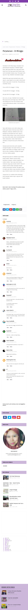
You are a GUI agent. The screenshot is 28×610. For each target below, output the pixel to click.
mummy (8, 221)
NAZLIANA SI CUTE (11, 284)
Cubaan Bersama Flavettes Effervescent (14, 591)
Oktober (7, 539)
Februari (7, 545)
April (6, 543)
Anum (7, 263)
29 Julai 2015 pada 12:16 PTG (11, 239)
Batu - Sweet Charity (15, 483)
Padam (11, 234)
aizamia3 (8, 273)
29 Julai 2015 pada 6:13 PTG (11, 342)
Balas (8, 234)
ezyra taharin (10, 310)
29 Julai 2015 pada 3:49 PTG (11, 311)
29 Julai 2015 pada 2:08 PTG (11, 265)
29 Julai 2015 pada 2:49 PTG (11, 274)
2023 (6, 538)
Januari (6, 547)
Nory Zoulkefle (10, 321)
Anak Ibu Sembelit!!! (13, 598)
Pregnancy (14, 204)
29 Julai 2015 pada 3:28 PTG (11, 296)
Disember (7, 549)
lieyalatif (8, 295)
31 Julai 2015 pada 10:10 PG (11, 370)
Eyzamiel (8, 331)
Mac (6, 544)
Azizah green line (11, 359)
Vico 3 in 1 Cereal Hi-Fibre (14, 604)
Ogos (6, 542)
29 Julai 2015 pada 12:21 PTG (11, 251)
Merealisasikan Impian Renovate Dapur (15, 497)
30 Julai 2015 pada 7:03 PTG (11, 361)
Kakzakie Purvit (10, 237)
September (7, 540)
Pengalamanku (12, 46)
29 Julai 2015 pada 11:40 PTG (11, 351)
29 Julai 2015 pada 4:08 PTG (11, 332)
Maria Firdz (9, 350)
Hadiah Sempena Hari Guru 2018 (16, 504)
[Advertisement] (14, 24)
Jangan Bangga (13, 489)
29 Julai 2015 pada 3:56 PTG (11, 322)
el (6, 369)
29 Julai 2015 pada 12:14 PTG (11, 222)
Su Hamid (9, 250)
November (7, 551)
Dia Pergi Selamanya (15, 476)
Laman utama (5, 46)
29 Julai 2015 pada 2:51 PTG (11, 285)
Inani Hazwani (10, 340)
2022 (6, 548)
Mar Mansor (6, 54)
